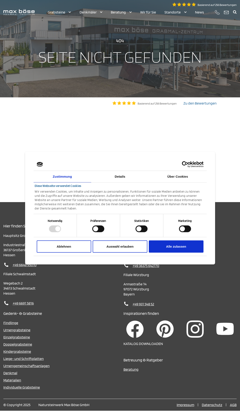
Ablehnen (64, 246)
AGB (233, 410)
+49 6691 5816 (23, 308)
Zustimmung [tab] (62, 176)
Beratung (130, 374)
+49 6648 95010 (25, 270)
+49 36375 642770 (146, 271)
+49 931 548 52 (143, 309)
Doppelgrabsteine (17, 349)
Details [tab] (120, 176)
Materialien (12, 385)
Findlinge (10, 328)
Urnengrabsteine (16, 335)
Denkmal (10, 378)
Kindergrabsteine (17, 356)
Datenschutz (212, 410)
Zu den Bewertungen (200, 108)
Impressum (185, 410)
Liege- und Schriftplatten (23, 364)
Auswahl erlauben (119, 246)
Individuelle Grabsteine (21, 392)
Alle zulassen (176, 246)
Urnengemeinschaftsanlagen (26, 371)
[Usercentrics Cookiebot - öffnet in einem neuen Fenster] (185, 164)
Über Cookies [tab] (177, 176)
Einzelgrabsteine (16, 342)
